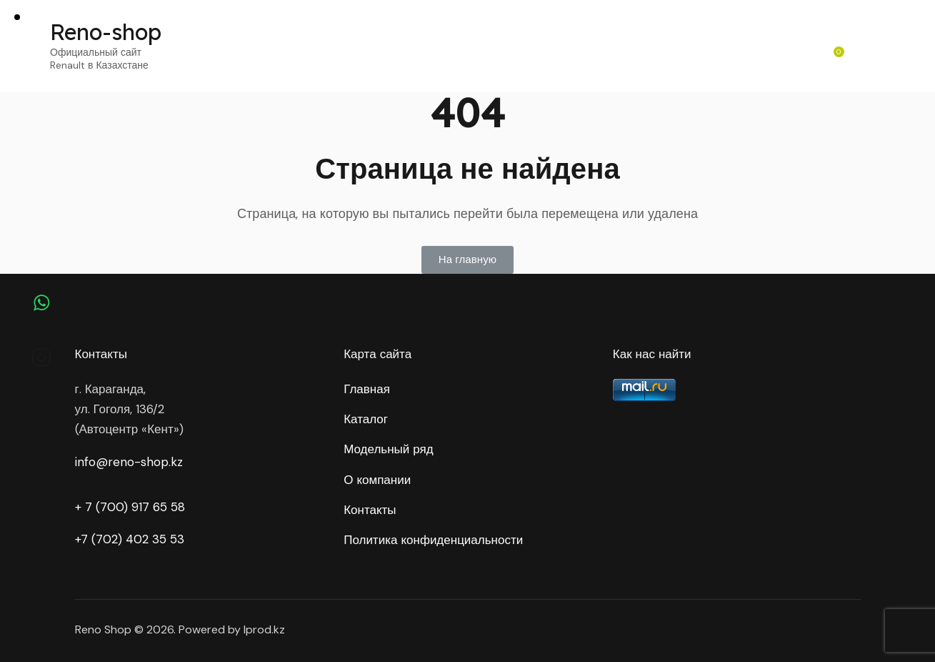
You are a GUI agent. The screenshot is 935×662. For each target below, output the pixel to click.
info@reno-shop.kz (129, 462)
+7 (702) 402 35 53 (129, 539)
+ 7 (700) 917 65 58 (130, 507)
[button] (467, 260)
